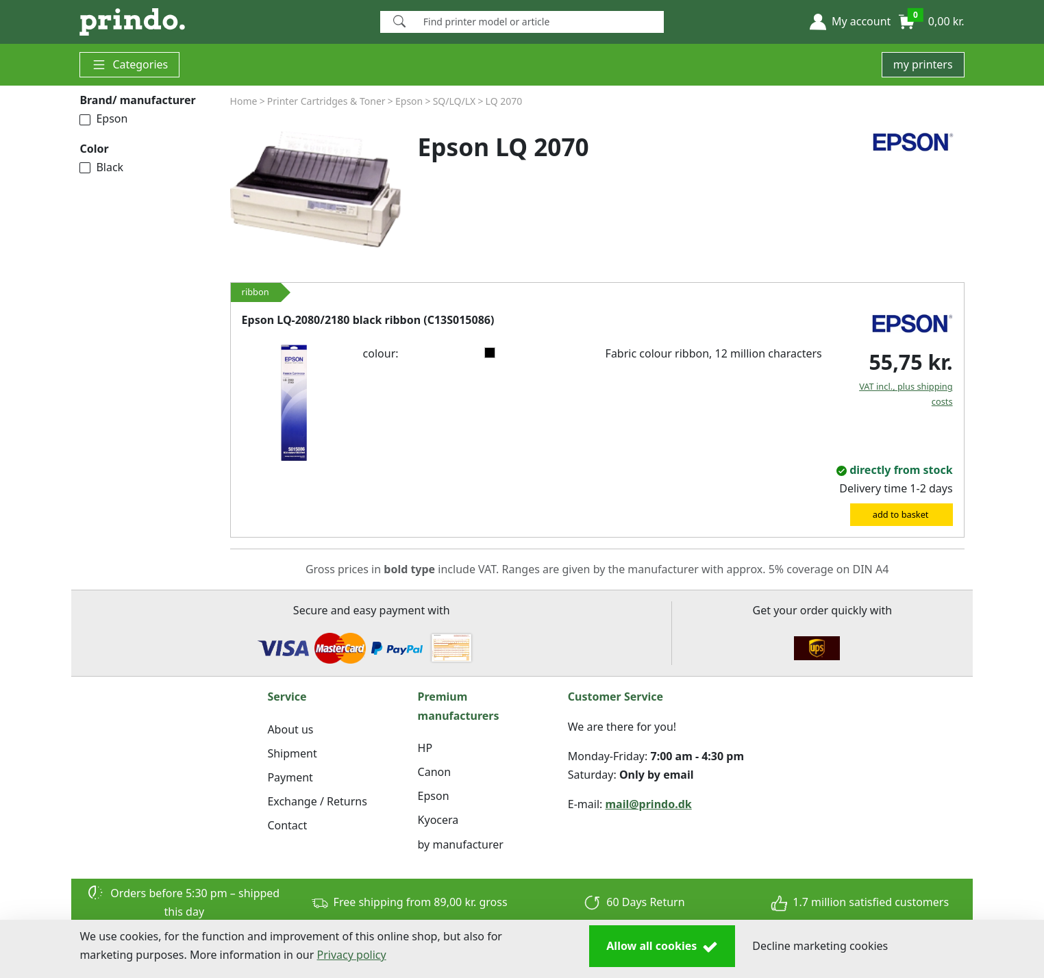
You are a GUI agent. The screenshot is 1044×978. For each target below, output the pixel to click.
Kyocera (438, 819)
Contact (287, 825)
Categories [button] (129, 65)
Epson (103, 118)
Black (101, 167)
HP (425, 747)
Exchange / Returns (316, 801)
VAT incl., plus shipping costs (905, 394)
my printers (923, 64)
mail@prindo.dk (649, 804)
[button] (850, 21)
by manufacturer (461, 844)
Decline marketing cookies (820, 945)
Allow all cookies (662, 946)
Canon (434, 771)
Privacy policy (351, 954)
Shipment (291, 753)
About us (290, 729)
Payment (289, 777)
